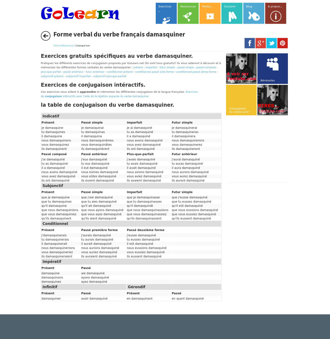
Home (56, 45)
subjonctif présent (52, 76)
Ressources (67, 45)
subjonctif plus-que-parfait (109, 76)
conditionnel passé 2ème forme (196, 71)
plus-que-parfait (51, 71)
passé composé (206, 67)
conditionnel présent (120, 71)
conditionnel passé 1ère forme (154, 71)
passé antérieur (73, 71)
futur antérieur (95, 71)
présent (138, 67)
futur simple (167, 67)
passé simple (185, 67)
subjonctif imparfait (78, 76)
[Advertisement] (261, 149)
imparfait (151, 67)
